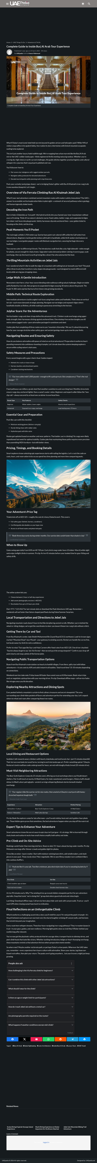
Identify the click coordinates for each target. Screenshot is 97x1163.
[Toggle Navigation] (7, 3)
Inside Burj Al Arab (59, 1046)
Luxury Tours (71, 1046)
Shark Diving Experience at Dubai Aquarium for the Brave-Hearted (47, 1128)
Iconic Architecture (44, 1046)
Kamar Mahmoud (34, 53)
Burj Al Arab (18, 1046)
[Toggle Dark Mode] (82, 3)
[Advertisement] (48, 24)
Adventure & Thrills (33, 42)
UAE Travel (82, 1046)
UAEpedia (19, 53)
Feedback (70, 1033)
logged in (46, 1142)
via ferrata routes (41, 792)
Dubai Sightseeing (30, 1046)
